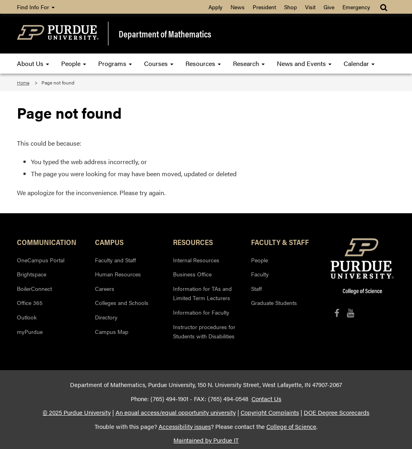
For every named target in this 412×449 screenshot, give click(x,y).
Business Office (192, 274)
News (238, 7)
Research (249, 63)
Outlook (27, 317)
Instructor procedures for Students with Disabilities (204, 331)
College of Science (291, 426)
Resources (203, 63)
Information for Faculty (201, 312)
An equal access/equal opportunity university (175, 412)
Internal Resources (196, 260)
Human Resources (118, 274)
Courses (158, 63)
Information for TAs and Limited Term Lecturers (202, 293)
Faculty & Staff (280, 242)
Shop (290, 7)
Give (328, 7)
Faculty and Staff (115, 260)
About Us (33, 63)
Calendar (359, 63)
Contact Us (266, 398)
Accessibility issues (185, 426)
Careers (104, 288)
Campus (109, 242)
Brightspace (31, 274)
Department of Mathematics (165, 33)
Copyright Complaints (270, 412)
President (264, 7)
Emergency (356, 7)
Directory (106, 317)
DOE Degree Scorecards (336, 412)
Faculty (260, 274)
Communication (46, 242)
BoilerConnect (34, 288)
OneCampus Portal (40, 260)
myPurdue (30, 331)
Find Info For (36, 7)
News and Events (304, 63)
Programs (115, 63)
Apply (215, 7)
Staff (256, 288)
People (73, 63)
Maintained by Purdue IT (206, 440)
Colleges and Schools (121, 303)
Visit (310, 7)
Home (23, 82)
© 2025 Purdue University (77, 412)
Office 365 (30, 303)
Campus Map (111, 331)
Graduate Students (274, 303)
